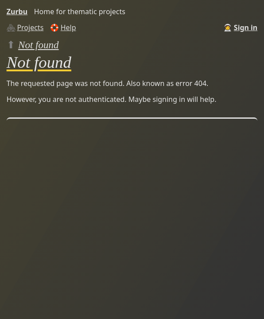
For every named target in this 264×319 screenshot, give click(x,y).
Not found (38, 45)
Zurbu (17, 11)
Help (68, 27)
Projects (30, 27)
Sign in (245, 27)
